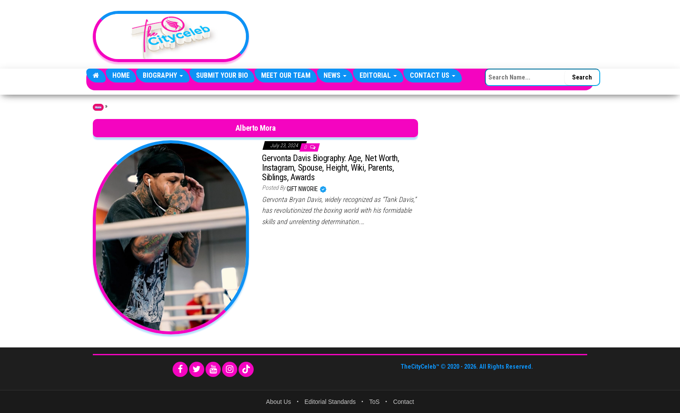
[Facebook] (180, 369)
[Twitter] (196, 369)
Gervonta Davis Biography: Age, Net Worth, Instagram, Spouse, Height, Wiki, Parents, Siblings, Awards (330, 167)
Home (121, 75)
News (335, 75)
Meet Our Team (286, 75)
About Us (278, 401)
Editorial (378, 75)
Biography (163, 75)
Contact (403, 401)
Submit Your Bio (222, 75)
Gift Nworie (303, 188)
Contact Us (432, 75)
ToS (374, 401)
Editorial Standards (330, 401)
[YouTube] (213, 369)
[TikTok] (246, 369)
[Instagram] (229, 369)
